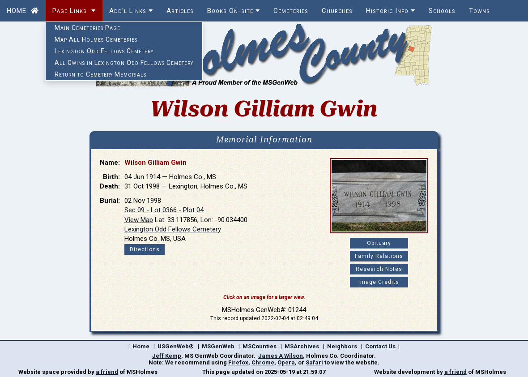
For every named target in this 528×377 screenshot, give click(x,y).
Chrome (262, 362)
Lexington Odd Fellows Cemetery (104, 51)
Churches (337, 11)
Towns (479, 11)
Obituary (379, 243)
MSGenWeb (218, 346)
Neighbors (342, 346)
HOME (23, 11)
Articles (180, 11)
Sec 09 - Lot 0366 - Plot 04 (164, 210)
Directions (145, 249)
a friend (107, 371)
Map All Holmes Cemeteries (96, 39)
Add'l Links (131, 11)
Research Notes (379, 269)
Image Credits (378, 282)
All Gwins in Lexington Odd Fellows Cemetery (124, 62)
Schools (442, 11)
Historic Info (390, 11)
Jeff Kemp (166, 355)
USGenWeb (173, 346)
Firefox (238, 362)
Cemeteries (290, 11)
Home (140, 346)
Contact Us (380, 346)
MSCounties (260, 346)
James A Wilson (280, 355)
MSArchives (302, 346)
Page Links (74, 11)
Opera (286, 362)
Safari (314, 362)
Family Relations (379, 256)
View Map (138, 220)
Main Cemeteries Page (87, 27)
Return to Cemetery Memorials (100, 74)
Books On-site (233, 11)
